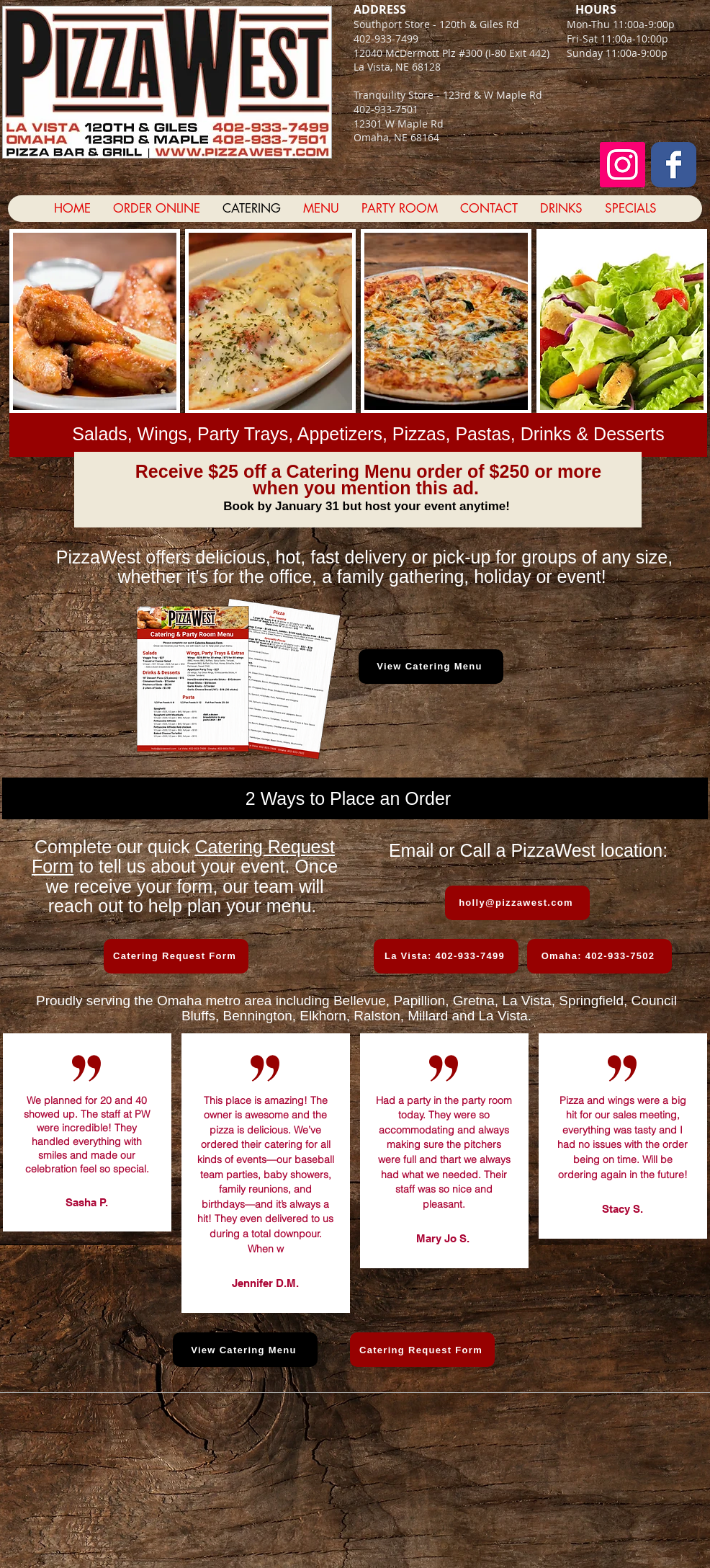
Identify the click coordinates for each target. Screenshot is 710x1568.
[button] (94, 321)
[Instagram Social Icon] (622, 164)
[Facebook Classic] (673, 164)
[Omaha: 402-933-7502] (599, 956)
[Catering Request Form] (176, 956)
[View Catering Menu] (431, 666)
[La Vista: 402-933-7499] (446, 956)
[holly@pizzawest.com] (517, 903)
